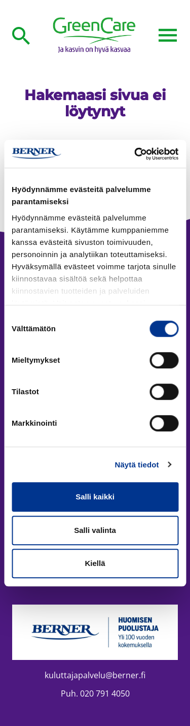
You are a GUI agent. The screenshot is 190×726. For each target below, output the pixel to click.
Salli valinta (95, 530)
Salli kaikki (95, 496)
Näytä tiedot (137, 464)
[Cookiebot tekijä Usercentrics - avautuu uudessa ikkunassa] (135, 154)
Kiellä (95, 563)
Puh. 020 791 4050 (95, 693)
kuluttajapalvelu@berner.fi (95, 675)
